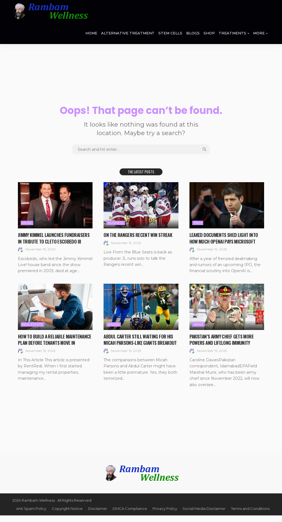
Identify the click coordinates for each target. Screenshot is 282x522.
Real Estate (32, 331)
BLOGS (193, 33)
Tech (198, 223)
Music (27, 223)
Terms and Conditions (250, 515)
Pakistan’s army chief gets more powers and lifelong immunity (223, 345)
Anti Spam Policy (31, 515)
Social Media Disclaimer (204, 515)
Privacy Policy (165, 515)
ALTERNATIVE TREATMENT (127, 33)
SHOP (209, 33)
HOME (91, 33)
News (198, 331)
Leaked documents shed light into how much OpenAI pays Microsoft (225, 238)
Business (116, 223)
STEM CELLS (170, 33)
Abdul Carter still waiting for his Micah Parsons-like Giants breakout (140, 349)
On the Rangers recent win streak (140, 234)
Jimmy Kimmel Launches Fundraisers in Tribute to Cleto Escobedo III (51, 241)
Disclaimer (97, 515)
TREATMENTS (232, 33)
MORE (259, 33)
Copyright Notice (67, 515)
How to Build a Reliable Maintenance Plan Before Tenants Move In (53, 349)
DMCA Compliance (130, 515)
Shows (114, 331)
